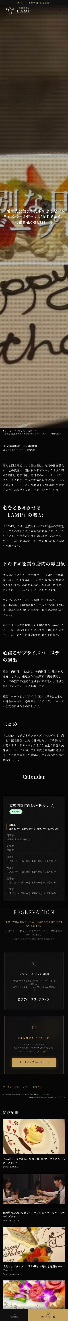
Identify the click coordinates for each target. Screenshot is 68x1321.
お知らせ (31, 449)
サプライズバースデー (15, 449)
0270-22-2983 (34, 999)
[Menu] (60, 10)
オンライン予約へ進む (34, 1062)
